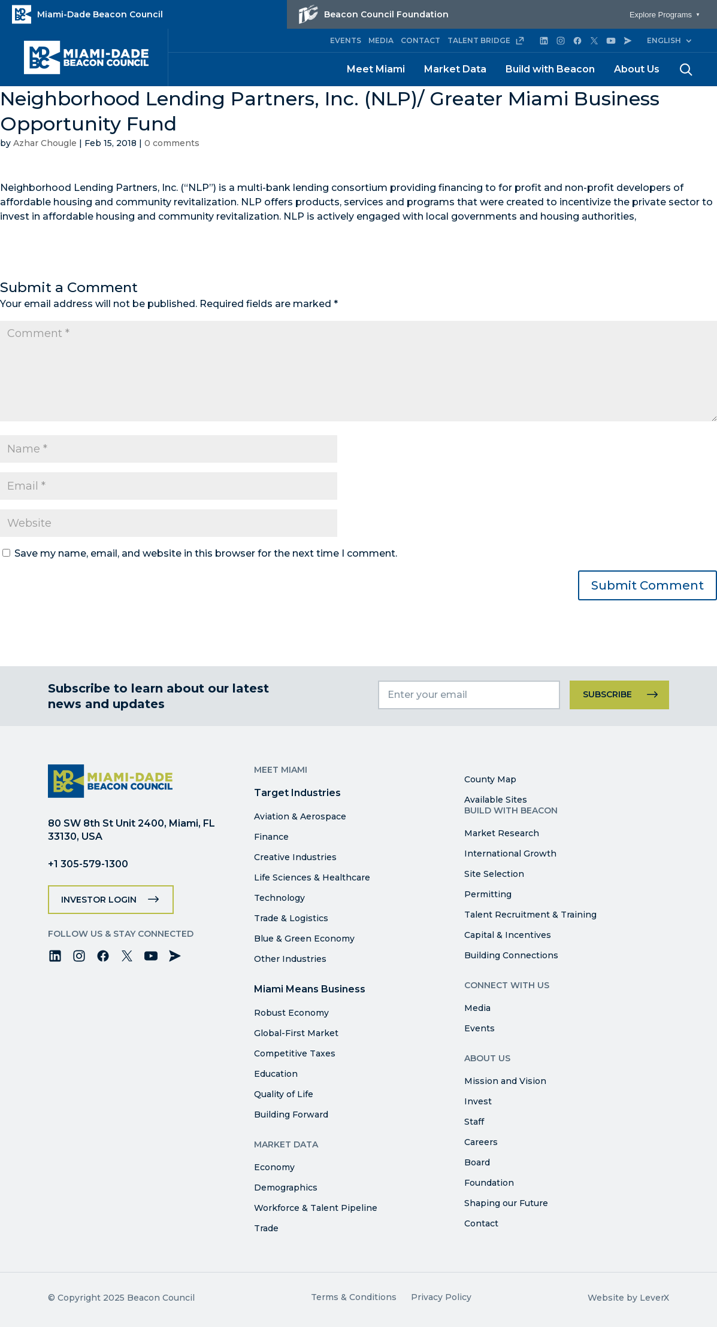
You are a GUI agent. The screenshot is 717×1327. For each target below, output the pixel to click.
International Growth (510, 853)
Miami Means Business (309, 989)
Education (276, 1073)
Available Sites (495, 799)
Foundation (489, 1182)
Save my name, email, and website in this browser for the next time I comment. (205, 553)
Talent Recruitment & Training (530, 914)
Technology (279, 897)
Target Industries (297, 792)
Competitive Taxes (294, 1053)
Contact (481, 1223)
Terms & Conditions (354, 1297)
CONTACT (420, 40)
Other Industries (290, 959)
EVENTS (345, 40)
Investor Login (99, 899)
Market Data (455, 69)
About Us (636, 69)
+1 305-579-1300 (88, 864)
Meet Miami (376, 69)
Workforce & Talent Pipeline (315, 1208)
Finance (271, 836)
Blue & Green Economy (304, 938)
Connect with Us (506, 985)
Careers (481, 1142)
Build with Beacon (550, 69)
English (664, 40)
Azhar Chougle (45, 143)
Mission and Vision (505, 1081)
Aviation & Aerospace (300, 816)
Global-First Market (296, 1033)
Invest (478, 1101)
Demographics (285, 1187)
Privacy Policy (441, 1297)
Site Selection (494, 874)
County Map (490, 779)
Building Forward (291, 1114)
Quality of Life (283, 1094)
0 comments (171, 143)
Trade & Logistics (291, 918)
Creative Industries (295, 857)
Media (477, 1008)
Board (477, 1162)
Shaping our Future (506, 1203)
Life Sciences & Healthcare (312, 877)
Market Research (501, 833)
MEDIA (381, 40)
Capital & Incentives (507, 935)
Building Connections (511, 955)
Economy (274, 1167)
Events (479, 1028)
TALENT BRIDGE (486, 40)
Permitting (488, 894)
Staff (474, 1121)
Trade (266, 1228)
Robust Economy (291, 1012)
